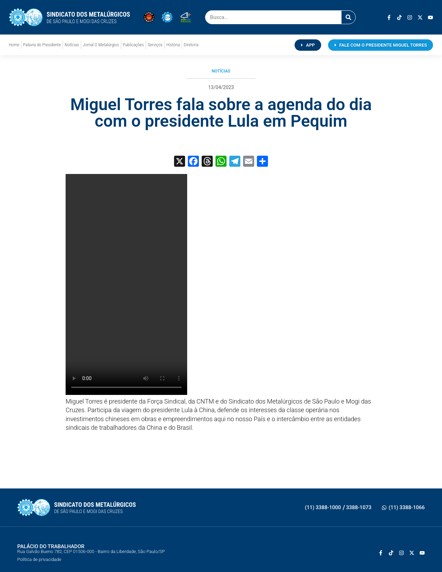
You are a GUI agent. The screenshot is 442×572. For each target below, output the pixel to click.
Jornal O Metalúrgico (101, 44)
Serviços (155, 44)
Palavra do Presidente (42, 44)
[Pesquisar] (348, 17)
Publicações (133, 44)
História (173, 44)
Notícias (72, 44)
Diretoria (191, 44)
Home (14, 44)
